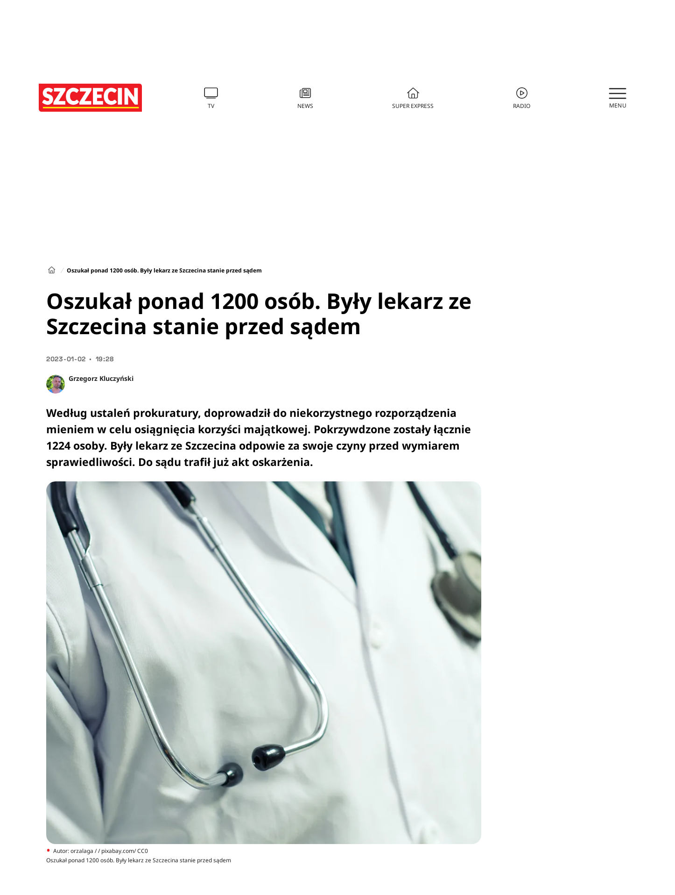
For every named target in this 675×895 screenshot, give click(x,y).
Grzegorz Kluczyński (101, 378)
